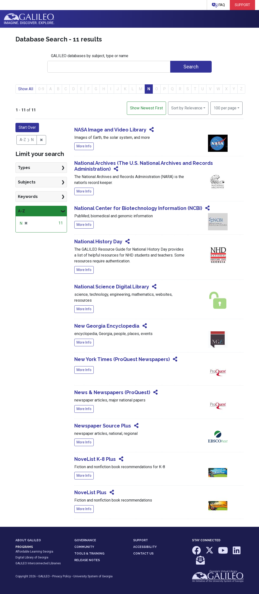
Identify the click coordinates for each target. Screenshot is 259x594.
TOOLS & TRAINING (89, 553)
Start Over (27, 127)
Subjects (27, 182)
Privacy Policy (61, 576)
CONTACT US (143, 553)
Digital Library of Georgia (31, 557)
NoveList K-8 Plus (95, 459)
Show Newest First (146, 108)
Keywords (28, 196)
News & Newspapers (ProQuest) (112, 392)
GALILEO (44, 576)
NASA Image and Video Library (110, 130)
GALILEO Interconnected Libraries (38, 563)
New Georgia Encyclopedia (106, 326)
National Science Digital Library (111, 287)
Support (242, 5)
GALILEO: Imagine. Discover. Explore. (29, 19)
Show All (25, 89)
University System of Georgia (93, 576)
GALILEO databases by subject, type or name (89, 55)
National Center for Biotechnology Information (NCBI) (138, 208)
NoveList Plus (90, 492)
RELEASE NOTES (87, 560)
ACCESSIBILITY (145, 547)
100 (225, 107)
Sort (186, 108)
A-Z (21, 211)
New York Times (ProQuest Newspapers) (122, 359)
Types (24, 167)
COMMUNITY (84, 547)
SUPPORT (140, 540)
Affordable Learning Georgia (34, 551)
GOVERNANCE (85, 540)
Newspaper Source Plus (102, 426)
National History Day (98, 242)
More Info (84, 146)
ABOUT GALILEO (28, 540)
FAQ (218, 5)
